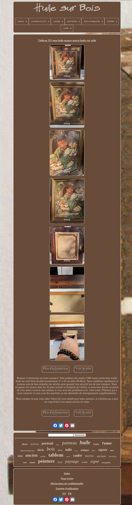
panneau (69, 442)
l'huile (96, 444)
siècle (40, 450)
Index (67, 473)
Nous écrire (67, 478)
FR (69, 493)
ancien (32, 455)
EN (64, 493)
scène (43, 456)
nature (32, 462)
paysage (72, 461)
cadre (77, 455)
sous (57, 445)
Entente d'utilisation (67, 488)
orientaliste (106, 462)
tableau (56, 455)
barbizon (112, 456)
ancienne (101, 456)
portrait (47, 443)
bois (51, 449)
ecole (84, 462)
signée (102, 450)
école (76, 451)
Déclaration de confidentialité (67, 483)
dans (60, 450)
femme (107, 444)
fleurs (25, 444)
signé (94, 461)
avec (93, 450)
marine (89, 456)
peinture (46, 461)
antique (85, 450)
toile (68, 450)
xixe (20, 456)
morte (68, 457)
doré (112, 450)
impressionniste (27, 451)
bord (60, 462)
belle (25, 463)
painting (35, 444)
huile (85, 442)
